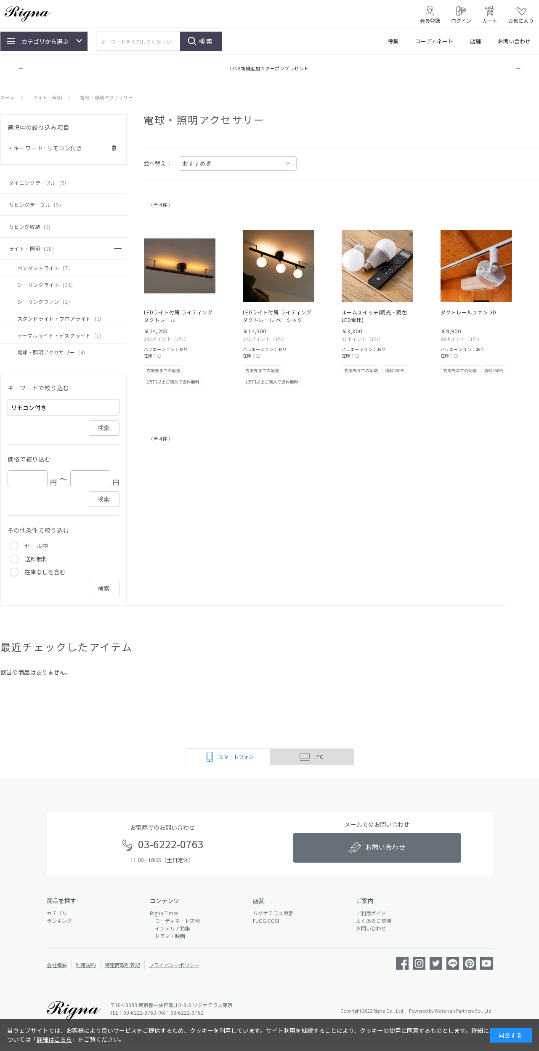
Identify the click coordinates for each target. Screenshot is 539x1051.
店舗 (475, 41)
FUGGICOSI (266, 920)
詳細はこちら (54, 1039)
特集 (393, 41)
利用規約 (86, 964)
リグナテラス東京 (273, 913)
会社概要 (57, 964)
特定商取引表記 (122, 964)
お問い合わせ (514, 41)
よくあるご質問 (373, 920)
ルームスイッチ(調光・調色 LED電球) (374, 315)
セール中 (36, 546)
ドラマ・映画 (167, 935)
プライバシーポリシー (174, 964)
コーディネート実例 (175, 920)
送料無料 (36, 559)
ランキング (59, 920)
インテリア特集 (170, 928)
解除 (114, 148)
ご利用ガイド (371, 913)
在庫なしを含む (45, 572)
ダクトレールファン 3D (469, 312)
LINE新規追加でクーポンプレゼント (269, 68)
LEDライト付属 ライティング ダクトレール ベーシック (277, 315)
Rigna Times (164, 913)
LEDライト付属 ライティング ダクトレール (178, 315)
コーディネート (434, 41)
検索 (206, 41)
